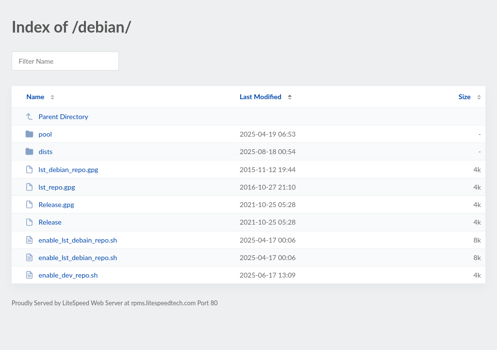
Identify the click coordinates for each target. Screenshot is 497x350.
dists (38, 151)
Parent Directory (56, 116)
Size (465, 96)
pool (38, 134)
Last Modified (261, 96)
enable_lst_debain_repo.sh (71, 240)
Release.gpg (49, 204)
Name (35, 96)
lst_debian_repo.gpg (61, 169)
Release (43, 222)
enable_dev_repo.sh (61, 275)
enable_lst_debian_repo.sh (71, 257)
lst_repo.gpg (50, 187)
